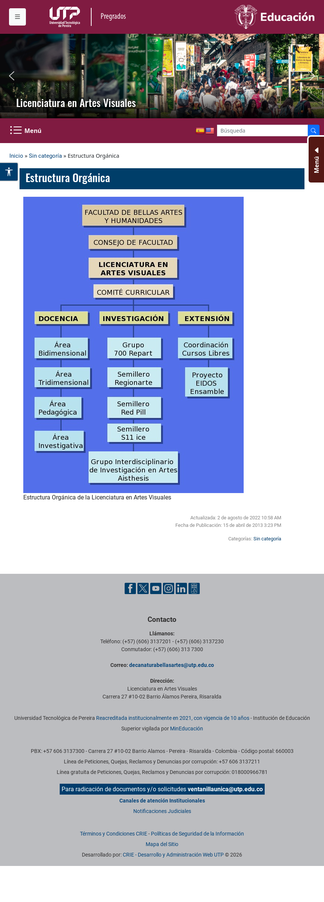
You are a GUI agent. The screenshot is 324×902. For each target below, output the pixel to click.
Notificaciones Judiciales (162, 811)
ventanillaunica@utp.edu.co (225, 789)
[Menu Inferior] (315, 159)
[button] (12, 76)
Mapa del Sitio (162, 844)
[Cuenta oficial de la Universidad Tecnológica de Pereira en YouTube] (156, 587)
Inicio (16, 155)
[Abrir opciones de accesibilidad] (9, 171)
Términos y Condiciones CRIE (113, 834)
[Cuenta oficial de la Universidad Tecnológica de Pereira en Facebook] (131, 587)
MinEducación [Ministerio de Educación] (186, 729)
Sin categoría (45, 155)
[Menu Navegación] (26, 130)
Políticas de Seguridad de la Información (197, 834)
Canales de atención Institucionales (162, 801)
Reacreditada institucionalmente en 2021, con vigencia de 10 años (172, 718)
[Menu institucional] (17, 17)
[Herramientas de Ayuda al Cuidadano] (194, 587)
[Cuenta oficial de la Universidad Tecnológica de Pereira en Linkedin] (182, 587)
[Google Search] (262, 130)
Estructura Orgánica (68, 177)
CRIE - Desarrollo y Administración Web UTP (173, 855)
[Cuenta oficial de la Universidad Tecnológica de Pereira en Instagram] (169, 587)
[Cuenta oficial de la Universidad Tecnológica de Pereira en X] (143, 587)
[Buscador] (313, 130)
